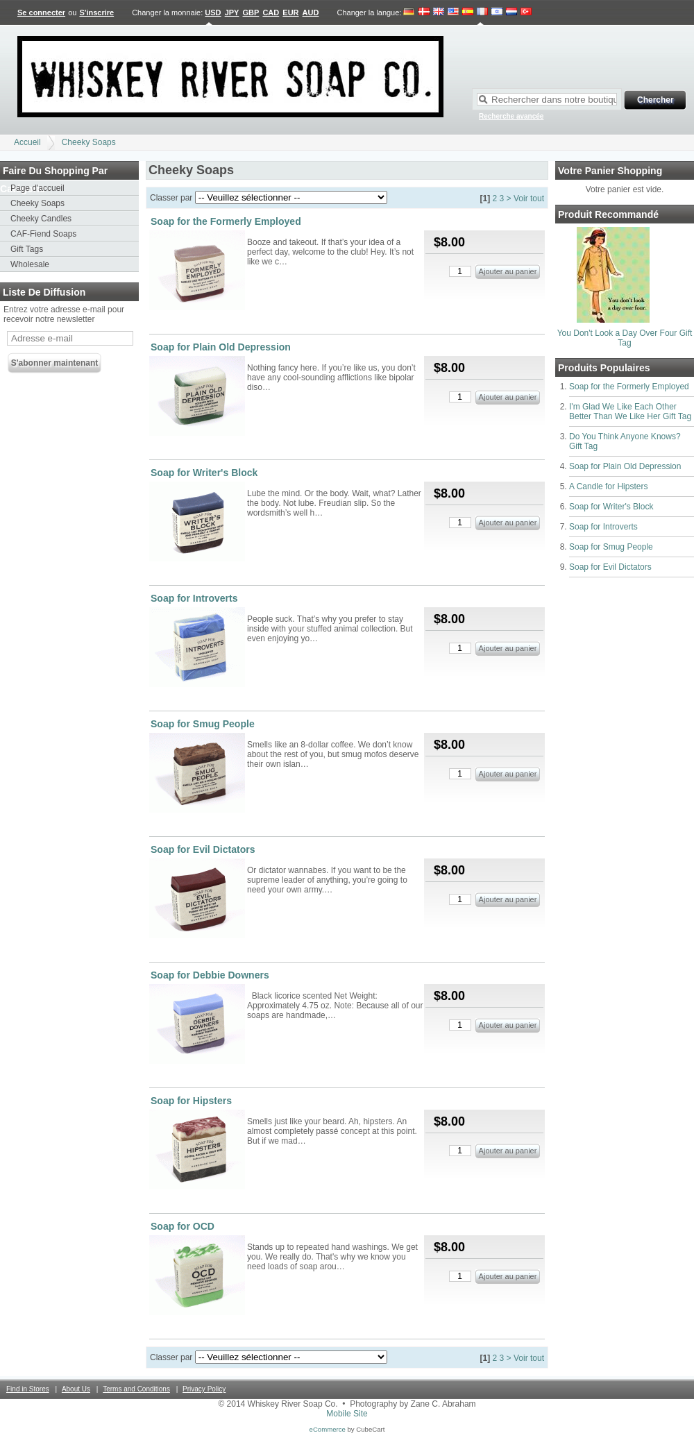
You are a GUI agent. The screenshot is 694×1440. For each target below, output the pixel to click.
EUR (290, 12)
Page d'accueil (37, 188)
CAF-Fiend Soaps (43, 234)
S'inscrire (96, 12)
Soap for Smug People (611, 547)
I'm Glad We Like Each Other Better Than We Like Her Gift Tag (630, 411)
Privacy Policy (204, 1389)
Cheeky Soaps (89, 142)
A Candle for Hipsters (608, 486)
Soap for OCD (182, 1226)
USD (213, 12)
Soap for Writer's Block (611, 506)
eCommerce (328, 1429)
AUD (311, 12)
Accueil (27, 142)
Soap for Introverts (603, 527)
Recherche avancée (511, 116)
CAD (270, 12)
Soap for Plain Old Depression (625, 466)
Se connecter (41, 12)
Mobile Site (346, 1413)
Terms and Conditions (136, 1389)
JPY (232, 12)
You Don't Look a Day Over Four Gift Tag (625, 338)
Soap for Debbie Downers (210, 975)
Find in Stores (27, 1389)
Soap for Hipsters (191, 1100)
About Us (76, 1389)
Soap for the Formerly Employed (629, 386)
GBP (251, 12)
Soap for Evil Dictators (610, 567)
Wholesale (29, 264)
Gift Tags (26, 249)
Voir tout (529, 198)
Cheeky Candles (40, 218)
